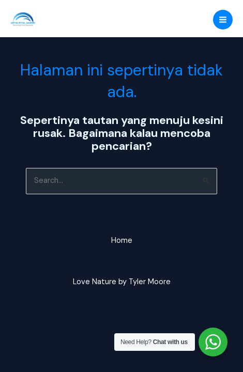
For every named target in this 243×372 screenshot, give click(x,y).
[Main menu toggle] (223, 19)
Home (121, 240)
